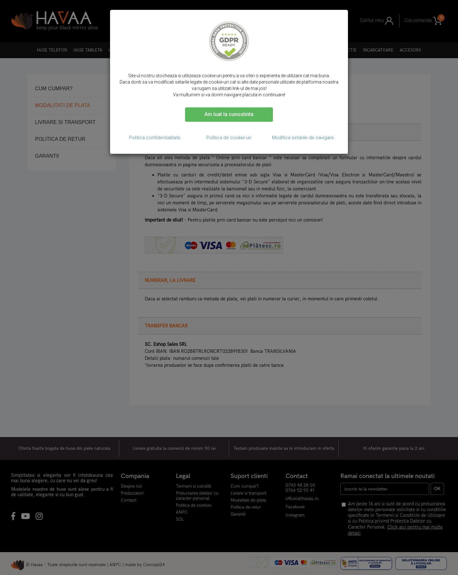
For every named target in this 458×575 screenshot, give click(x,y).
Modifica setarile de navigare (303, 137)
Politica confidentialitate (155, 137)
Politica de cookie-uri (228, 137)
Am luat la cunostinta (229, 114)
